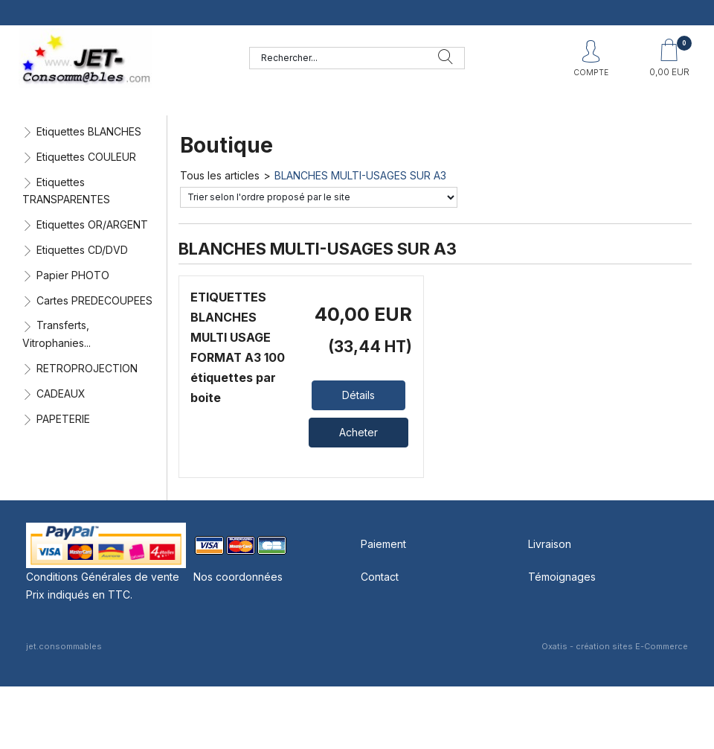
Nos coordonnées (238, 576)
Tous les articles (220, 175)
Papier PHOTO (72, 275)
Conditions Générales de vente (102, 576)
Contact (380, 576)
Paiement (383, 544)
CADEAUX (61, 393)
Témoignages (562, 576)
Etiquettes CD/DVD (82, 249)
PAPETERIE (63, 418)
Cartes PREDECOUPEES (94, 300)
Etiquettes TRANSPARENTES (66, 191)
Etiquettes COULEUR (86, 156)
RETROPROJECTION (87, 368)
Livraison (549, 544)
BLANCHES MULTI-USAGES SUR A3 (360, 175)
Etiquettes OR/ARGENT (92, 224)
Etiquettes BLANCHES (88, 131)
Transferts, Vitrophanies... (56, 334)
